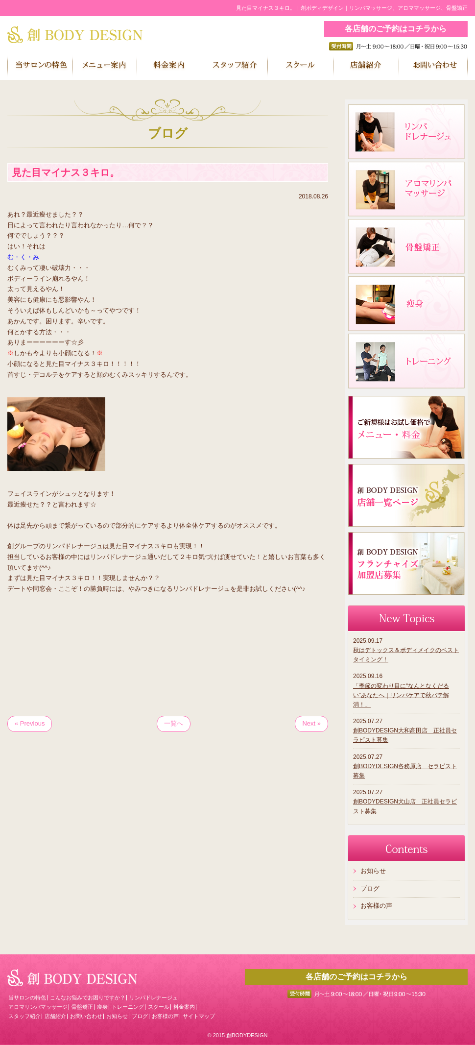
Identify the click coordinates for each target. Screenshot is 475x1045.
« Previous (30, 723)
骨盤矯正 (82, 1007)
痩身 (102, 1007)
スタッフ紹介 (24, 1016)
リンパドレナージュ (153, 997)
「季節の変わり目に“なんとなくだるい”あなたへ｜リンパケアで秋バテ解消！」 (401, 695)
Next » (311, 723)
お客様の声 (376, 905)
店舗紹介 (55, 1016)
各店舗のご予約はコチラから (396, 28)
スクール (158, 1007)
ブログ (370, 888)
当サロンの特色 (27, 997)
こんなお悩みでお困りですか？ (87, 997)
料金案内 (184, 1007)
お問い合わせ (86, 1016)
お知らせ (373, 871)
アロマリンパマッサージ (38, 1007)
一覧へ (173, 723)
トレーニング (128, 1007)
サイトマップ (199, 1016)
